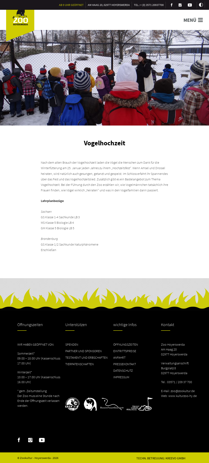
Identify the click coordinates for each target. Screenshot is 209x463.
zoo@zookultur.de (183, 391)
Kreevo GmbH (175, 458)
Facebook (19, 440)
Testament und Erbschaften (86, 357)
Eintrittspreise (124, 351)
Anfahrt (119, 357)
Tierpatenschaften (79, 364)
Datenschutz (123, 370)
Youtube (42, 440)
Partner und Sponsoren (83, 351)
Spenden (71, 344)
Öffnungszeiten (125, 344)
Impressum (121, 377)
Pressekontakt (124, 364)
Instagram (30, 440)
